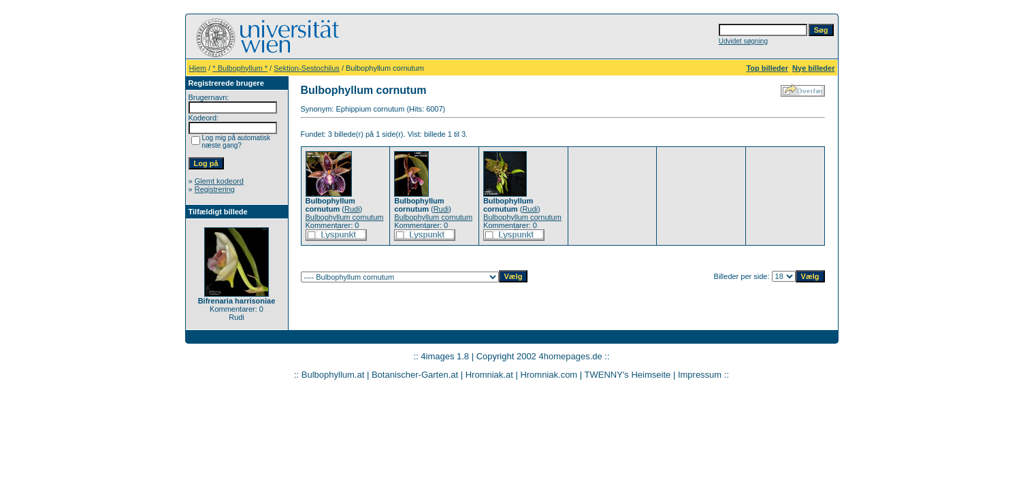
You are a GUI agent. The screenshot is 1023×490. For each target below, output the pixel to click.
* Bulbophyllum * (239, 68)
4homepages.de (570, 356)
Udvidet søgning (743, 41)
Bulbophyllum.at (333, 375)
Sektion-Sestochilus (307, 68)
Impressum (699, 375)
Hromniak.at (489, 375)
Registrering (215, 189)
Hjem (198, 68)
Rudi (352, 209)
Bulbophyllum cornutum (345, 217)
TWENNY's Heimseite (628, 375)
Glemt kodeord (219, 181)
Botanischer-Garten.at (415, 375)
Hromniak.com (548, 375)
